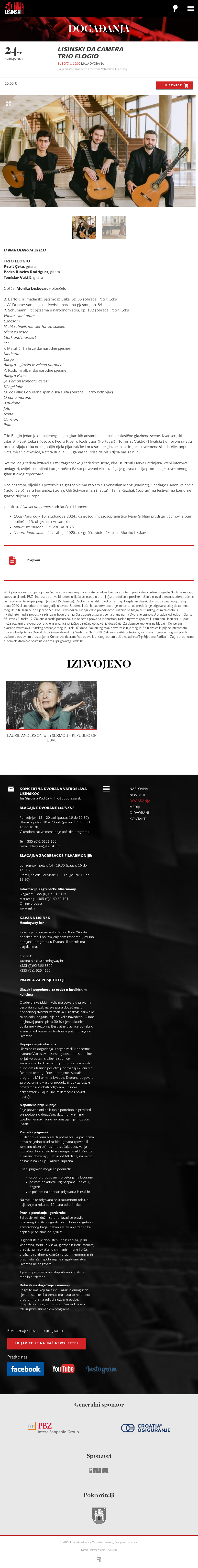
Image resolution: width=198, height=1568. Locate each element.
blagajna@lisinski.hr (45, 846)
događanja (140, 801)
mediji (135, 807)
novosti (137, 795)
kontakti (138, 819)
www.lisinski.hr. (31, 1063)
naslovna (139, 789)
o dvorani (139, 813)
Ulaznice (176, 85)
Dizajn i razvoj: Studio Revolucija (99, 1550)
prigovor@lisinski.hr (75, 1192)
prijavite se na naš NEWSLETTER (47, 1343)
